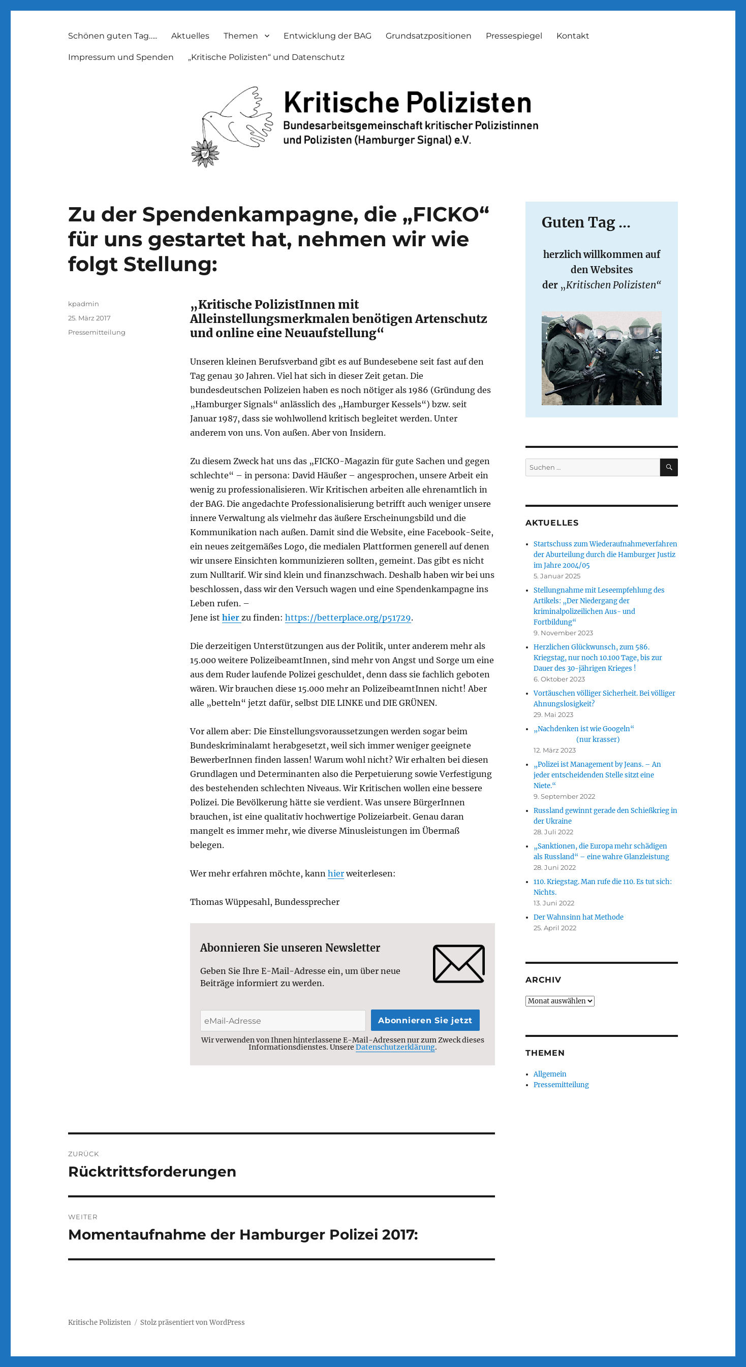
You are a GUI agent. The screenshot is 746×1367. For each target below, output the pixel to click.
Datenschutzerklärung (395, 1047)
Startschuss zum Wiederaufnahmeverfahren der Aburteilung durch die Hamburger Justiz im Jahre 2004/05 (605, 555)
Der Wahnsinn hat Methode (579, 917)
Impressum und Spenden (121, 57)
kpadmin (83, 304)
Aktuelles (190, 36)
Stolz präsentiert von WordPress (192, 1322)
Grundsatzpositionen (429, 36)
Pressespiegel (514, 36)
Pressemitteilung (97, 332)
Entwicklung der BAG (327, 36)
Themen (241, 36)
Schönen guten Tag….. (112, 36)
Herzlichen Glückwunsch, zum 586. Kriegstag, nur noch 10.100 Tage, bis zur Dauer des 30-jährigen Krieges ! (598, 658)
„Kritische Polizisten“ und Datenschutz (266, 57)
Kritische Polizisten (99, 1322)
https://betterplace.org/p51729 (348, 617)
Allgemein (550, 1074)
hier (231, 617)
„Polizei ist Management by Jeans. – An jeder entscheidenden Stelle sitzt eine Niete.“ (597, 775)
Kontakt (572, 36)
